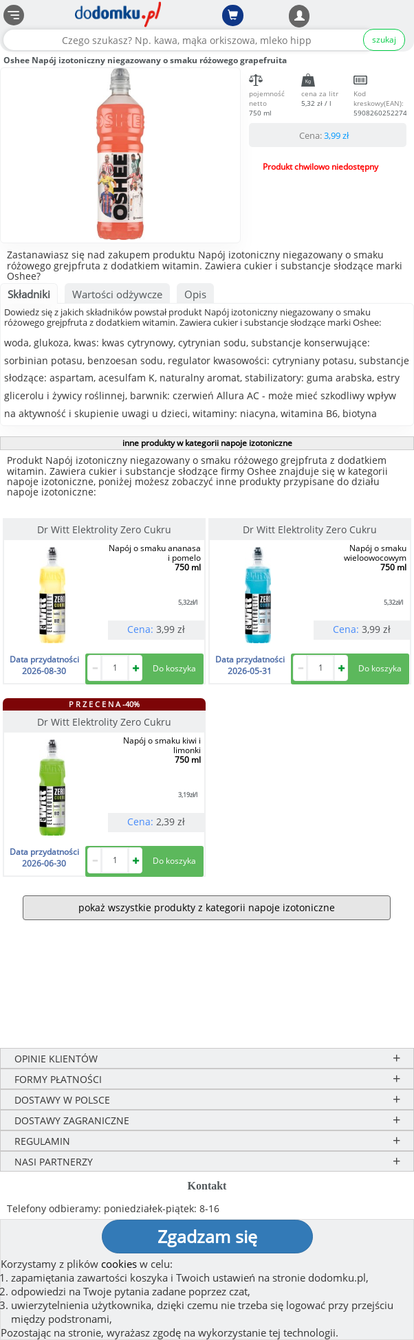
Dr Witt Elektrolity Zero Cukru (104, 529)
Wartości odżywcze (117, 294)
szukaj (384, 39)
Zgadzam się (207, 1236)
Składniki (29, 294)
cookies (119, 1264)
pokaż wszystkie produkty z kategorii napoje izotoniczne (206, 907)
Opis (195, 294)
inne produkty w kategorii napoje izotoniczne (207, 443)
